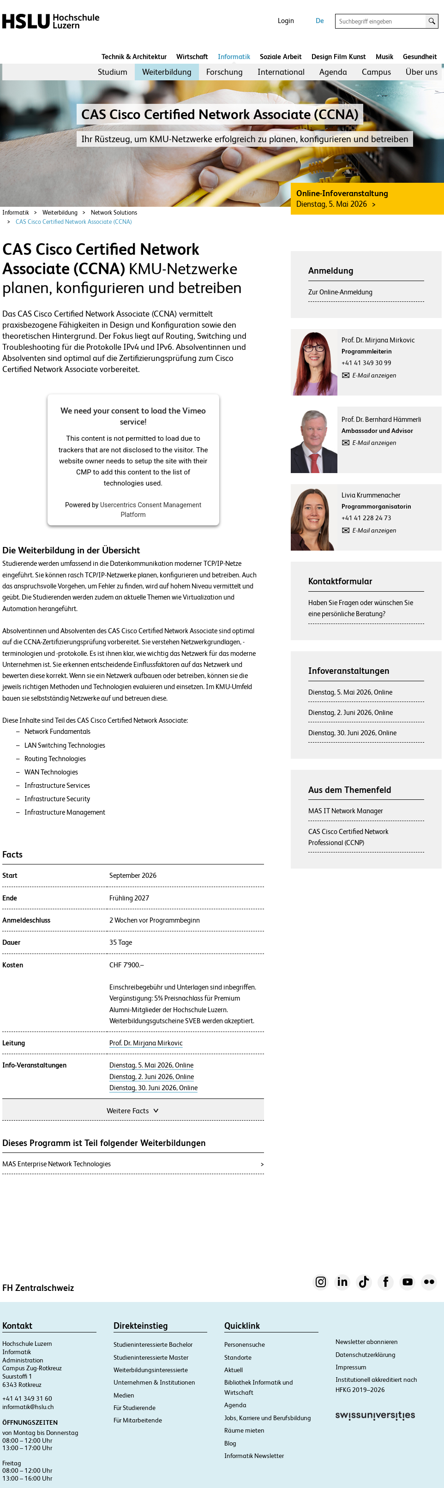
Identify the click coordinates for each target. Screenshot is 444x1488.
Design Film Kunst (339, 56)
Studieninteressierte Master (151, 1357)
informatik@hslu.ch (28, 1406)
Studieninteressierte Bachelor (153, 1344)
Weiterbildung (167, 72)
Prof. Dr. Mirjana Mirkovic (146, 1043)
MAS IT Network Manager (345, 811)
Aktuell (233, 1370)
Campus (376, 72)
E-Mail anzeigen (374, 375)
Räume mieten (244, 1430)
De (320, 20)
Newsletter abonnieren (367, 1341)
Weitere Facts (133, 1109)
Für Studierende (135, 1407)
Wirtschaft (192, 56)
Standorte (238, 1357)
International (281, 72)
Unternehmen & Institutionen (154, 1382)
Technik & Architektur (134, 56)
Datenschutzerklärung (366, 1354)
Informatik (234, 56)
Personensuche (244, 1344)
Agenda (333, 72)
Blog (230, 1443)
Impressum (351, 1367)
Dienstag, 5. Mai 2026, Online (151, 1065)
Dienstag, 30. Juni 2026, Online (153, 1088)
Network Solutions (114, 212)
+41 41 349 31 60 (27, 1398)
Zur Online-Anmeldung (340, 292)
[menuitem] (112, 72)
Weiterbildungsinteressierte (151, 1370)
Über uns (422, 72)
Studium (112, 72)
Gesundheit (420, 56)
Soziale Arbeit (281, 56)
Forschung (224, 72)
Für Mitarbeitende (138, 1420)
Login (286, 20)
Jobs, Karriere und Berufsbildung (267, 1418)
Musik (384, 56)
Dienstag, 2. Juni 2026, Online (151, 1076)
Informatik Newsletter (254, 1455)
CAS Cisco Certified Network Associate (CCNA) (74, 221)
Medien (124, 1395)
